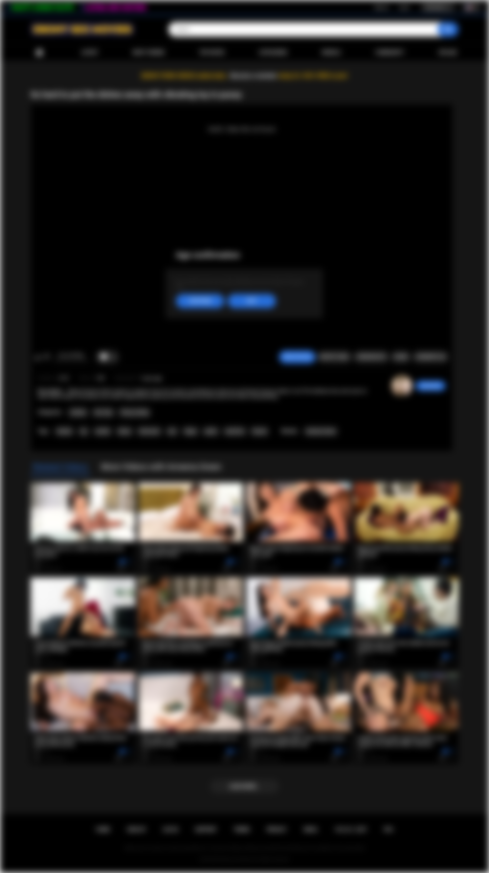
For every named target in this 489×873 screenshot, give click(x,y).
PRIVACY (277, 829)
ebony (124, 431)
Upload (448, 52)
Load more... (244, 786)
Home (39, 52)
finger (190, 431)
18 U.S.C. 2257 (351, 829)
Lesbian (78, 412)
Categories (273, 52)
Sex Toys (103, 412)
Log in (404, 7)
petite (210, 431)
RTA (388, 829)
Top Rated (211, 52)
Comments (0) (430, 356)
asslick (103, 431)
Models (331, 52)
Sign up (381, 7)
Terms (242, 829)
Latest (89, 52)
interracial (149, 431)
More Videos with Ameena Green (161, 467)
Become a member (253, 75)
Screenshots (371, 356)
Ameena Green (321, 431)
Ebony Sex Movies (237, 859)
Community (389, 52)
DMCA (311, 829)
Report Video (334, 356)
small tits (234, 431)
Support (206, 829)
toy (84, 431)
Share (400, 356)
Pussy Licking (134, 412)
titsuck (259, 431)
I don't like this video (46, 357)
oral (172, 431)
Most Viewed (148, 52)
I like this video (37, 357)
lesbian (64, 431)
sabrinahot (430, 385)
